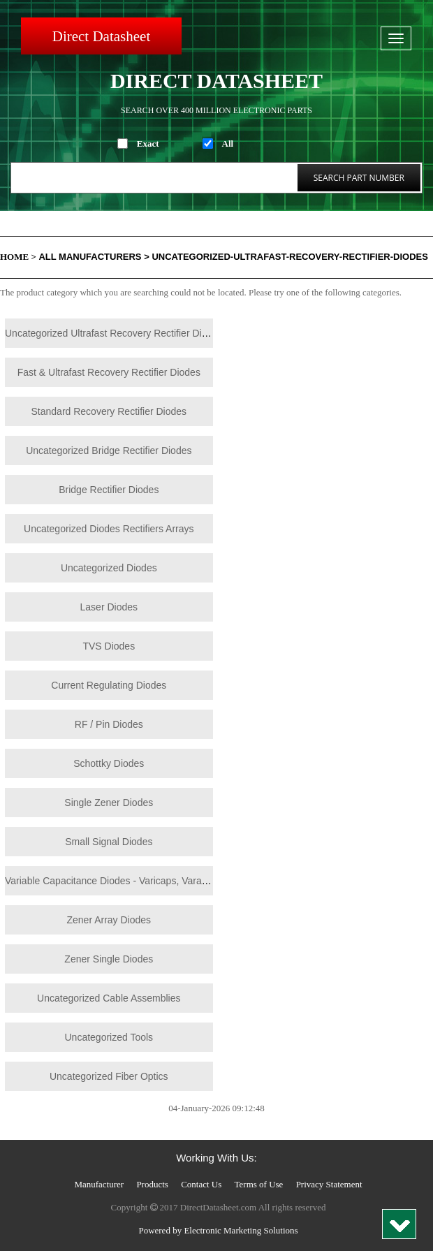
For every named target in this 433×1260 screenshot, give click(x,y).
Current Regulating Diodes (108, 685)
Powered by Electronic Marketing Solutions (218, 1230)
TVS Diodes (108, 646)
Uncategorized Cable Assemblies (108, 998)
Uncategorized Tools (108, 1037)
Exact (148, 143)
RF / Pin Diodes (109, 724)
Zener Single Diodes (108, 959)
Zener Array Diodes (108, 919)
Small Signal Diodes (108, 841)
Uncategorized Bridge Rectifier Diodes (108, 450)
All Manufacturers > (93, 256)
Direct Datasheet (101, 36)
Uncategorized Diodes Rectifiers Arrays (109, 528)
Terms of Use (259, 1184)
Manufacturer (99, 1184)
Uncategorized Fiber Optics (109, 1076)
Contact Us (201, 1184)
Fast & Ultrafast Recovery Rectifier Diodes (108, 372)
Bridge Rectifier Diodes (109, 489)
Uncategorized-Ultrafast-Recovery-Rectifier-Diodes (290, 256)
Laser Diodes (109, 607)
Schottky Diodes (108, 763)
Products (152, 1184)
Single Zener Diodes (108, 802)
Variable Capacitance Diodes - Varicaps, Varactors (114, 880)
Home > (18, 256)
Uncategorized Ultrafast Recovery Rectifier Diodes (114, 333)
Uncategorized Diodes (109, 567)
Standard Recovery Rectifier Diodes (109, 411)
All (228, 143)
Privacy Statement (329, 1184)
